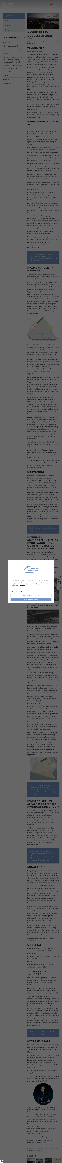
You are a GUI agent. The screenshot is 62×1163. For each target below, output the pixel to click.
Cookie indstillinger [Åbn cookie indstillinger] (17, 591)
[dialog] (31, 581)
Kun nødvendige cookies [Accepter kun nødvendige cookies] (31, 595)
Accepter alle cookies (31, 599)
